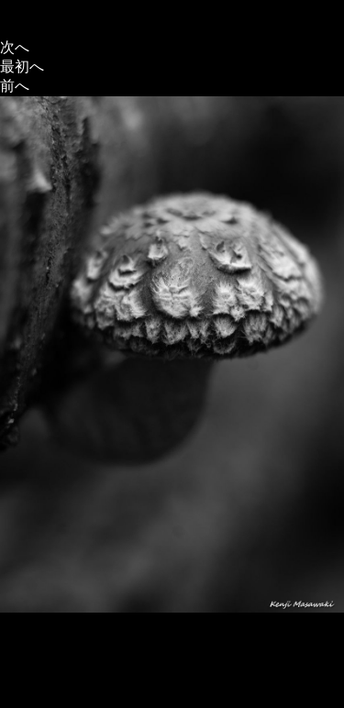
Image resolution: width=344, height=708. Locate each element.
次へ (14, 47)
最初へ (22, 66)
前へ (14, 86)
